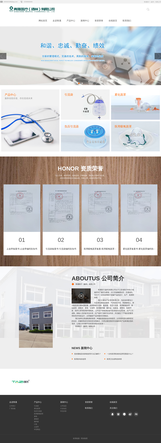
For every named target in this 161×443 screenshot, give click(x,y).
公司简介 (12, 406)
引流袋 (36, 406)
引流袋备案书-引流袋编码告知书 (61, 249)
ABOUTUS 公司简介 (98, 278)
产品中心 (71, 20)
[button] (79, 83)
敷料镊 (36, 421)
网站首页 (43, 20)
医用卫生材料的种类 (114, 359)
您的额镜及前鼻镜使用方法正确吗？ (87, 354)
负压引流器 (38, 411)
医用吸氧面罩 (38, 414)
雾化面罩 (37, 408)
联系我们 (127, 20)
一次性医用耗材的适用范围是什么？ (120, 354)
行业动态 (63, 408)
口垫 (35, 424)
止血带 (36, 427)
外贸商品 (37, 429)
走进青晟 (57, 20)
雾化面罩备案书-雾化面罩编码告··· (139, 249)
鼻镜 (35, 416)
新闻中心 (85, 20)
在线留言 (113, 20)
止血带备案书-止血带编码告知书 (22, 249)
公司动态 (63, 406)
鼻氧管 (36, 419)
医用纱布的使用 (80, 359)
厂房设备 (12, 408)
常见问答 (63, 411)
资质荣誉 (99, 20)
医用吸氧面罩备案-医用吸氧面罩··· (100, 249)
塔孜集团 (84, 438)
